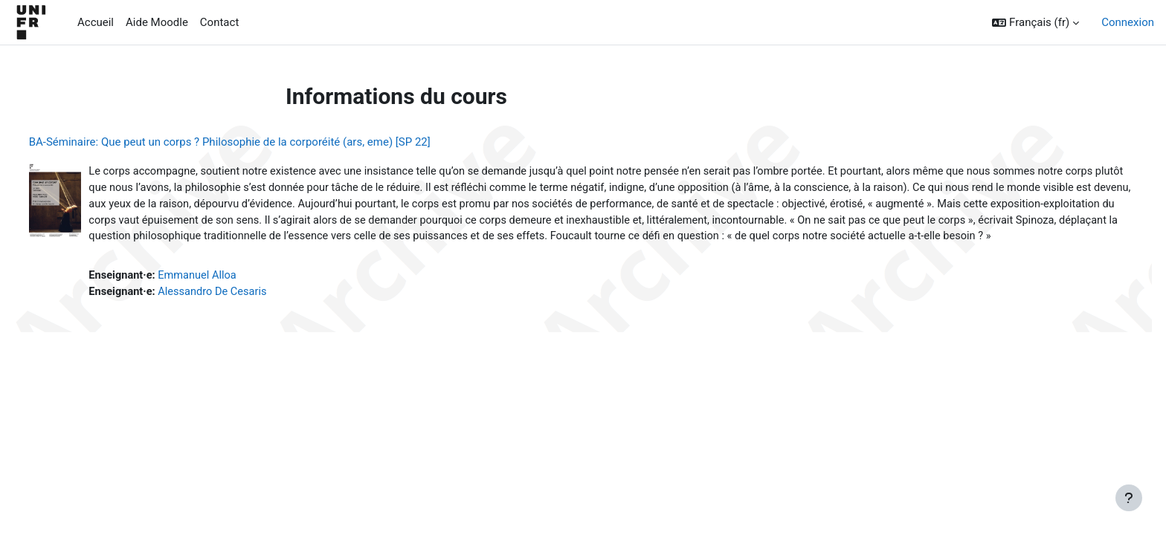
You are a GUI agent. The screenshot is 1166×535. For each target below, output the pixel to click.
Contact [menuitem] (219, 22)
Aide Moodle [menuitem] (157, 22)
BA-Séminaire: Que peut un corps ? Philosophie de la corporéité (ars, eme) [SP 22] (257, 142)
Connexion (1127, 22)
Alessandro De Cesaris (243, 312)
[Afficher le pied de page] (1128, 497)
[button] (1035, 22)
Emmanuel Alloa (227, 295)
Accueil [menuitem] (95, 22)
